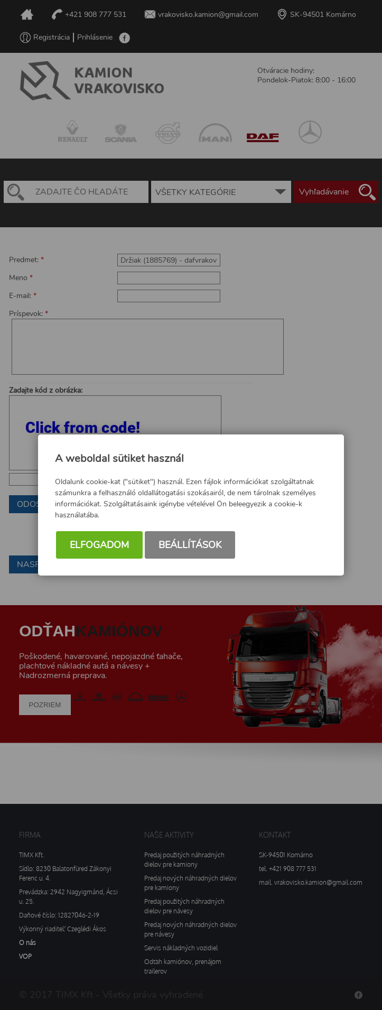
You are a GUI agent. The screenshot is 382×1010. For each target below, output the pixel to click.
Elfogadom (99, 545)
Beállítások (190, 545)
